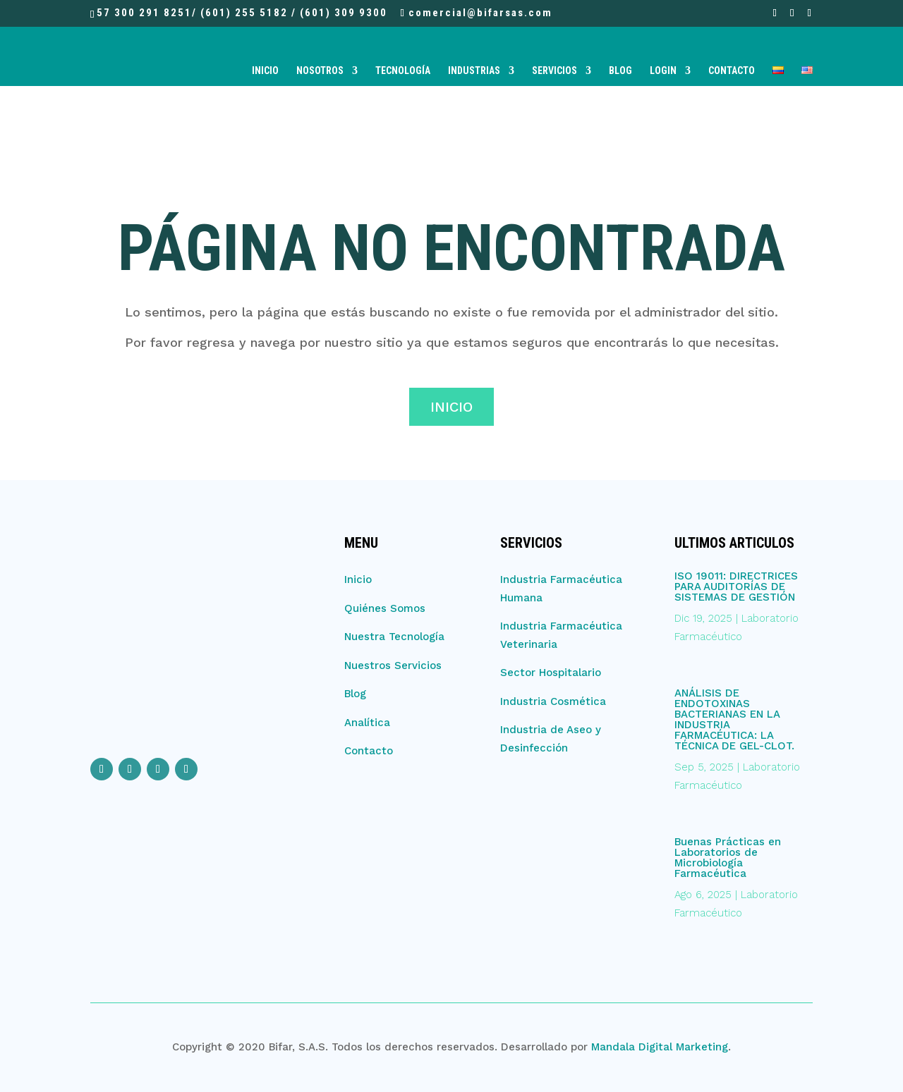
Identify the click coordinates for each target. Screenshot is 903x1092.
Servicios (554, 71)
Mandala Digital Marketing (659, 1047)
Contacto (731, 71)
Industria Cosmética (553, 701)
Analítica (367, 722)
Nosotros (320, 71)
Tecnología (402, 71)
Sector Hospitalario (550, 672)
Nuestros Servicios (393, 665)
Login (663, 71)
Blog (620, 71)
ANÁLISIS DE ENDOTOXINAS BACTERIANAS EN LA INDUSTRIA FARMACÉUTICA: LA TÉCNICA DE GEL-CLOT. (734, 719)
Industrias (474, 71)
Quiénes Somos (384, 608)
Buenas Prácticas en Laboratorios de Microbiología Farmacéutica (727, 857)
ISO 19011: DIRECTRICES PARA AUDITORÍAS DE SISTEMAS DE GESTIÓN (736, 586)
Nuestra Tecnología (394, 636)
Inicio (265, 71)
